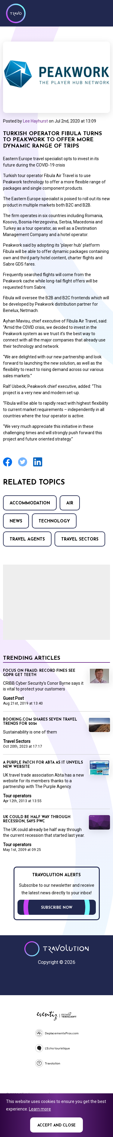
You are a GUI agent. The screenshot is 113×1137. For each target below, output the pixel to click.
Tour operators (17, 796)
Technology (54, 521)
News (16, 521)
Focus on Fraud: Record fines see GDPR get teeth (39, 673)
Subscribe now (56, 908)
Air (69, 503)
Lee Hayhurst (35, 121)
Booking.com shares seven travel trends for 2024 (40, 722)
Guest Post (13, 698)
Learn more (40, 1109)
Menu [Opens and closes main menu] (101, 13)
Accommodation (30, 503)
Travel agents (27, 539)
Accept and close (56, 1125)
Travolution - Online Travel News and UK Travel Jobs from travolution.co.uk (56, 948)
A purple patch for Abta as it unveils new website (43, 765)
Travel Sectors (80, 539)
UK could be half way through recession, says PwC (37, 819)
